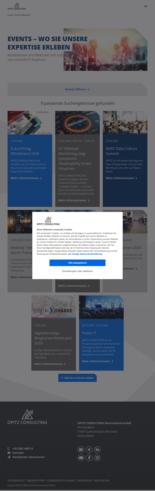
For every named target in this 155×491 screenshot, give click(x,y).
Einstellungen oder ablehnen (77, 271)
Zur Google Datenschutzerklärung (85, 254)
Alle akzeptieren (77, 262)
